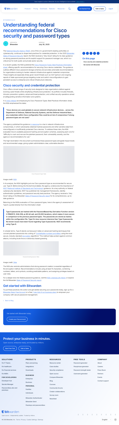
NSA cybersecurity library (56, 278)
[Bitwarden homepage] (11, 9)
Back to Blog (8, 300)
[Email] (94, 53)
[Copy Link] (98, 53)
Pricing (35, 9)
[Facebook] (87, 53)
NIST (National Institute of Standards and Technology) (23, 188)
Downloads (43, 9)
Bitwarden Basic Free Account (14, 292)
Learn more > (80, 1)
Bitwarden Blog (9, 20)
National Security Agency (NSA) (18, 51)
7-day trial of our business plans (44, 292)
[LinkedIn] (91, 53)
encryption (26, 236)
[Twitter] (83, 53)
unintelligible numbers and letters (48, 233)
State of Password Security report (37, 196)
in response (34, 124)
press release (11, 101)
